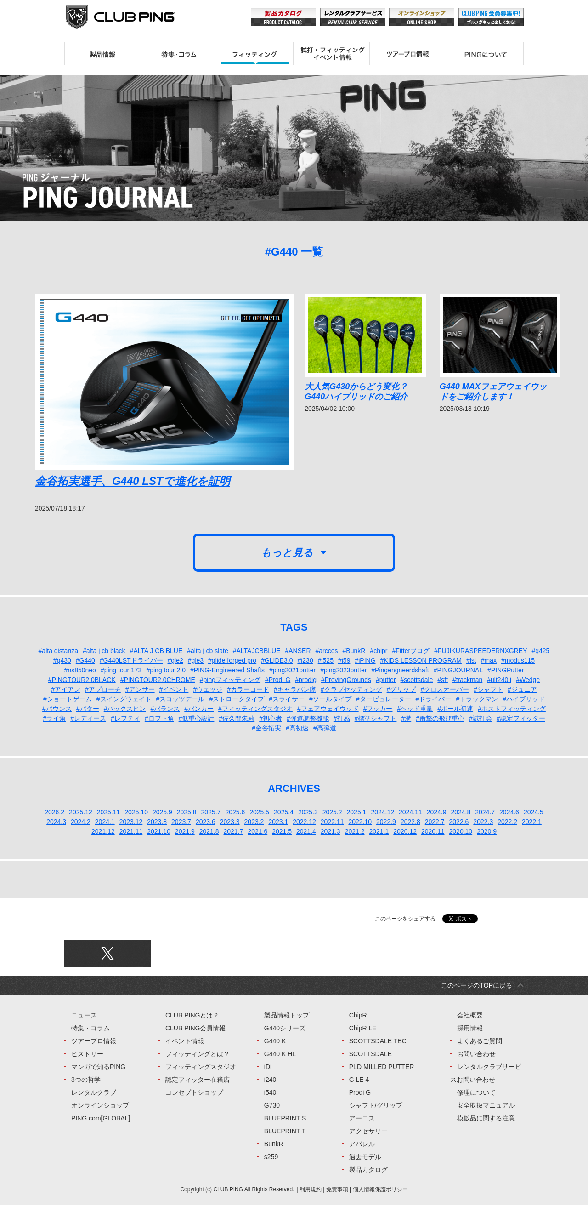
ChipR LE (363, 1028)
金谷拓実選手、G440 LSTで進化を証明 (132, 481)
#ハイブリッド (524, 699)
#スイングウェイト (124, 699)
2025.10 (136, 812)
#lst (471, 660)
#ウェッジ (207, 689)
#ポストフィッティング (512, 708)
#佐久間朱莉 (236, 718)
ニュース (84, 1015)
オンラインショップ (100, 1105)
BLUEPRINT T (285, 1131)
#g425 (540, 650)
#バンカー (199, 708)
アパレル (362, 1144)
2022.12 (304, 821)
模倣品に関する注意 (486, 1118)
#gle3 (196, 660)
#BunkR (354, 650)
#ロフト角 (159, 718)
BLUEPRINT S (285, 1118)
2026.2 (54, 812)
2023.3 (230, 821)
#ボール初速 (455, 708)
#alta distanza (58, 650)
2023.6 (205, 821)
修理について (476, 1092)
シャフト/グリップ (375, 1105)
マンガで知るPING (98, 1066)
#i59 (344, 660)
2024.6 (509, 812)
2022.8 (410, 821)
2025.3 (308, 812)
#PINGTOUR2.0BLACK (82, 679)
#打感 (342, 718)
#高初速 (297, 728)
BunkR (273, 1144)
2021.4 (306, 831)
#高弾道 (324, 728)
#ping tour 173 (121, 670)
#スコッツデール (180, 699)
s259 (271, 1156)
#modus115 (518, 660)
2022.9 (386, 821)
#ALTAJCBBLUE (257, 650)
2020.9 (487, 831)
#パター (87, 708)
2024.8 (460, 812)
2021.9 (185, 831)
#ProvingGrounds (346, 679)
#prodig (306, 679)
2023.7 (181, 821)
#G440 (85, 660)
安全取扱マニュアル (486, 1105)
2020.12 (405, 831)
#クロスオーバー (444, 689)
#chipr (378, 650)
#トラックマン (477, 699)
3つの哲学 (86, 1079)
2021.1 (379, 831)
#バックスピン (125, 708)
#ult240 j (499, 679)
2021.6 (257, 831)
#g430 (62, 660)
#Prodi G (277, 679)
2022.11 (332, 821)
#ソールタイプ (330, 699)
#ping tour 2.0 (166, 670)
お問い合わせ (476, 1053)
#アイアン (65, 689)
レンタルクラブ (93, 1092)
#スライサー (287, 699)
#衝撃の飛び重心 (440, 718)
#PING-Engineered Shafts (227, 670)
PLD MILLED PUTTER (381, 1066)
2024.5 (533, 812)
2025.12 (80, 812)
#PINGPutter (505, 670)
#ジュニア (522, 689)
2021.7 (233, 831)
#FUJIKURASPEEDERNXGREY (480, 650)
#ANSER (298, 650)
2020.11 (433, 831)
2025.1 (357, 812)
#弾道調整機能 (308, 718)
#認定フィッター (521, 718)
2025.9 (162, 812)
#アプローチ (103, 689)
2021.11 (131, 831)
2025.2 (332, 812)
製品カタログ (368, 1169)
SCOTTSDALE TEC (378, 1041)
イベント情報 (184, 1041)
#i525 (326, 660)
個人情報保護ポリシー (380, 1189)
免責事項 (337, 1189)
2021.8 (209, 831)
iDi (267, 1066)
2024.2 (80, 821)
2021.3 (330, 831)
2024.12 (382, 812)
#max (489, 660)
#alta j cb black (104, 650)
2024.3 (56, 821)
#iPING (365, 660)
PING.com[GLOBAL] (100, 1118)
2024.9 (437, 812)
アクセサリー (368, 1131)
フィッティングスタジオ (200, 1066)
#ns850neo (80, 670)
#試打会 (480, 718)
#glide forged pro (232, 660)
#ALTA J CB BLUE (156, 650)
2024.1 (105, 821)
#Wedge (528, 679)
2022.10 (360, 821)
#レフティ (125, 718)
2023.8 (157, 821)
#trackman (467, 679)
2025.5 (259, 812)
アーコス (362, 1118)
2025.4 (284, 812)
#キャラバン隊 (295, 689)
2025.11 (108, 812)
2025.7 (211, 812)
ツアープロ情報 (93, 1041)
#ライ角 (54, 718)
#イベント (174, 689)
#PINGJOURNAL (458, 670)
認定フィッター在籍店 (197, 1079)
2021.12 (103, 831)
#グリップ (401, 689)
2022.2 (507, 821)
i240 (270, 1079)
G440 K (275, 1041)
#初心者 (270, 718)
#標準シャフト (376, 718)
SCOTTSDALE (370, 1053)
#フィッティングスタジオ (255, 708)
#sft (442, 679)
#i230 (305, 660)
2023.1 (278, 821)
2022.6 (459, 821)
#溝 (406, 718)
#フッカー (378, 708)
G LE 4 (359, 1079)
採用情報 (470, 1028)
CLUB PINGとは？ (192, 1015)
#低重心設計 (197, 718)
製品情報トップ (286, 1015)
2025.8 (187, 812)
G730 (272, 1105)
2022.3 (483, 821)
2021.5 (282, 831)
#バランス (165, 708)
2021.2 (355, 831)
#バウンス (57, 708)
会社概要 (470, 1015)
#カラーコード (248, 689)
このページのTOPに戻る (476, 985)
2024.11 (410, 812)
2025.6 (235, 812)
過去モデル (365, 1156)
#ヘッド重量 (415, 708)
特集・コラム (90, 1028)
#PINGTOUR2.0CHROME (157, 679)
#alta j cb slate (207, 650)
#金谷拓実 (266, 728)
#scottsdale (417, 679)
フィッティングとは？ (197, 1053)
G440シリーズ (284, 1028)
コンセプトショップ (194, 1092)
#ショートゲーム (67, 699)
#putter (386, 679)
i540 (270, 1092)
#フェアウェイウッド (328, 708)
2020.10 (461, 831)
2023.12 (131, 821)
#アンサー (140, 689)
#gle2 (175, 660)
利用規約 (311, 1189)
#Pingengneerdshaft (400, 670)
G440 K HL (280, 1053)
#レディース (88, 718)
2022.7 (435, 821)
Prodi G (360, 1092)
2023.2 (254, 821)
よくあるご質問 (479, 1041)
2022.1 (532, 821)
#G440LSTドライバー (131, 660)
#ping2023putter (343, 670)
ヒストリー (87, 1053)
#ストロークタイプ (236, 699)
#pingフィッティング (230, 679)
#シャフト (488, 689)
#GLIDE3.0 (277, 660)
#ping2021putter (292, 670)
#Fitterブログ (411, 650)
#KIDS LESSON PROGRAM (421, 660)
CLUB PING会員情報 (195, 1028)
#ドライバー (434, 699)
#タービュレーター (383, 699)
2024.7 (485, 812)
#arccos (327, 650)
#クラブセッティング (351, 689)
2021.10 (158, 831)
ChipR (358, 1015)
